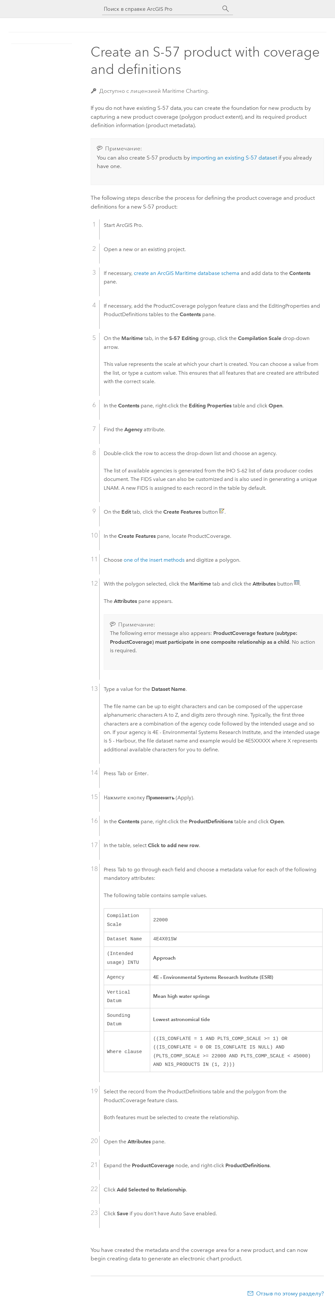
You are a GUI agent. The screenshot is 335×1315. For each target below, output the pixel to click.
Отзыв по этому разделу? (290, 1302)
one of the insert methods (154, 560)
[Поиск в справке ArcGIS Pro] (161, 9)
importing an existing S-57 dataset (234, 157)
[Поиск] (225, 9)
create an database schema (186, 273)
